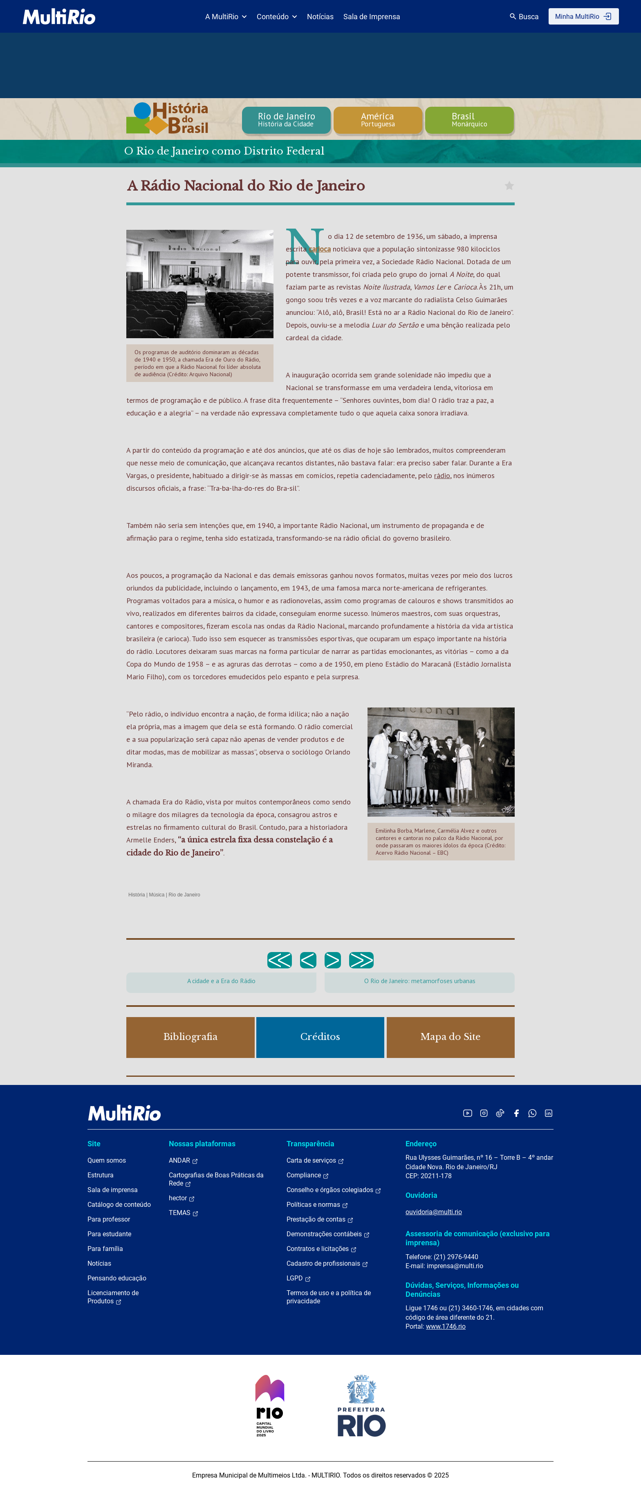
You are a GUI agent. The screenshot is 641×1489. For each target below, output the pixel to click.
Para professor (108, 1219)
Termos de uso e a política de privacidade (329, 1297)
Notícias (320, 16)
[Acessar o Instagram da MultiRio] (484, 1113)
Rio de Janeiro (184, 895)
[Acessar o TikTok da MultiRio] (500, 1113)
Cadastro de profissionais (327, 1264)
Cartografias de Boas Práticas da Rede (216, 1179)
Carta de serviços (315, 1161)
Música (156, 895)
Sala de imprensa (112, 1190)
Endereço (421, 1143)
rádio (442, 475)
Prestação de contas (320, 1219)
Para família (105, 1249)
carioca (320, 249)
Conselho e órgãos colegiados (334, 1190)
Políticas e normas (317, 1205)
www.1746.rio (446, 1326)
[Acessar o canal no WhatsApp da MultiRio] (532, 1113)
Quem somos (106, 1160)
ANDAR (183, 1161)
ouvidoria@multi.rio (434, 1212)
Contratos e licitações (322, 1249)
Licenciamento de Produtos (113, 1297)
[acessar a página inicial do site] (59, 16)
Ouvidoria (421, 1195)
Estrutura (100, 1175)
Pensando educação (116, 1278)
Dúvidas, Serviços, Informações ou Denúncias (462, 1289)
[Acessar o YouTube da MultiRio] (468, 1113)
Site (94, 1143)
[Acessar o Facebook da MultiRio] (516, 1113)
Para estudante (109, 1234)
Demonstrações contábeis (328, 1234)
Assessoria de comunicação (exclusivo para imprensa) (478, 1238)
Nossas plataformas (202, 1143)
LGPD (299, 1278)
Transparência (310, 1143)
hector (182, 1198)
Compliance (308, 1175)
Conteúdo (277, 16)
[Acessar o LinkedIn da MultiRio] (549, 1113)
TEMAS (184, 1213)
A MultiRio (226, 16)
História (136, 895)
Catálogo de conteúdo (119, 1204)
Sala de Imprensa (371, 16)
